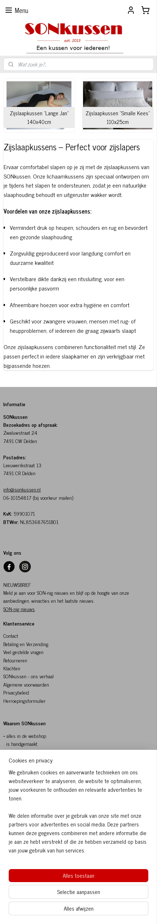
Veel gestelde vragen (23, 652)
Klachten (11, 668)
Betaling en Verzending (25, 644)
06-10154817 (17, 497)
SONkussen (14, 676)
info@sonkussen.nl (22, 489)
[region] (78, 814)
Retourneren (15, 660)
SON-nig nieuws (19, 609)
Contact (10, 635)
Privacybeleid (16, 692)
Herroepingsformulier (24, 700)
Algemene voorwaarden (26, 684)
